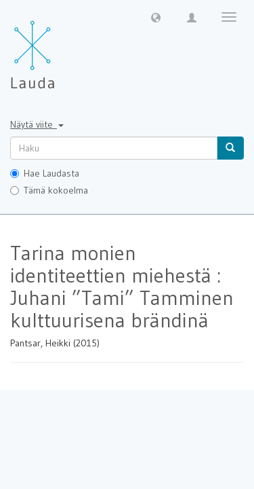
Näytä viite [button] (37, 124)
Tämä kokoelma (49, 190)
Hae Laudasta (44, 173)
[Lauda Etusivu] (61, 47)
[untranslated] (113, 148)
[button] (156, 17)
